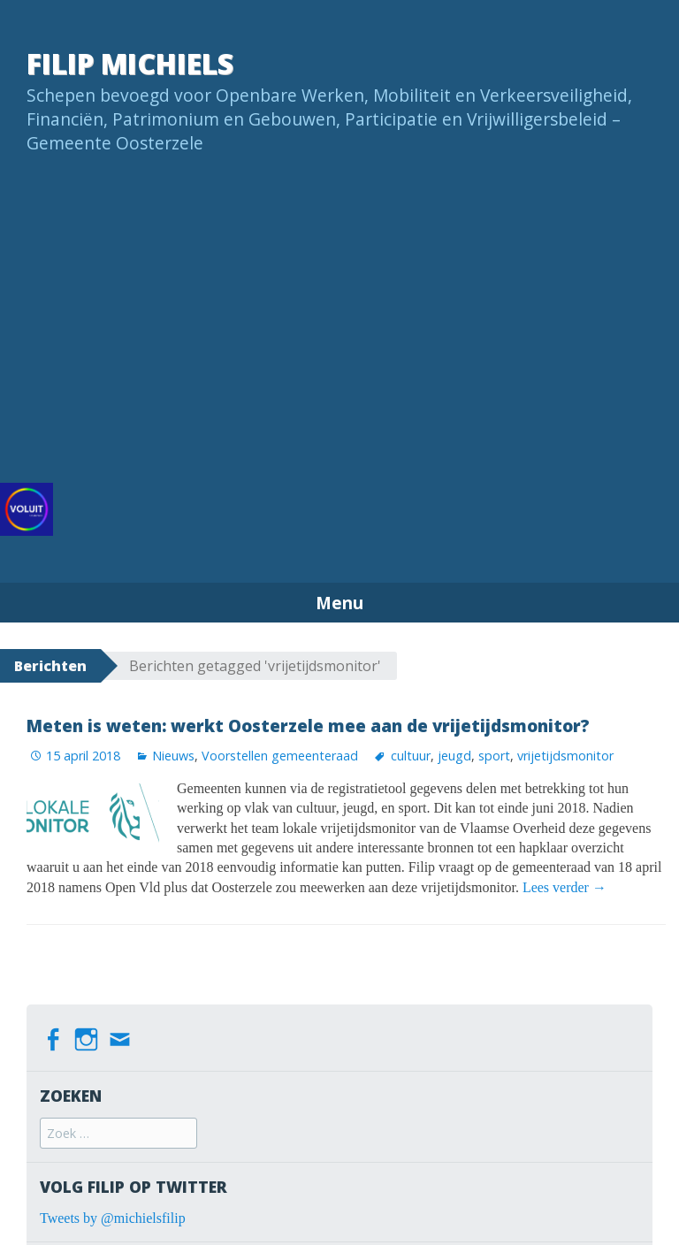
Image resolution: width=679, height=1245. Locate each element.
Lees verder (565, 887)
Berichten (50, 666)
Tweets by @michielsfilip (113, 1218)
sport (494, 755)
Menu (339, 603)
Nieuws (173, 755)
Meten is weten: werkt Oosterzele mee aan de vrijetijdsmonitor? (308, 725)
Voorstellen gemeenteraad (280, 755)
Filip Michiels (130, 63)
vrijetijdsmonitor (565, 755)
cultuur (411, 755)
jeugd (454, 755)
